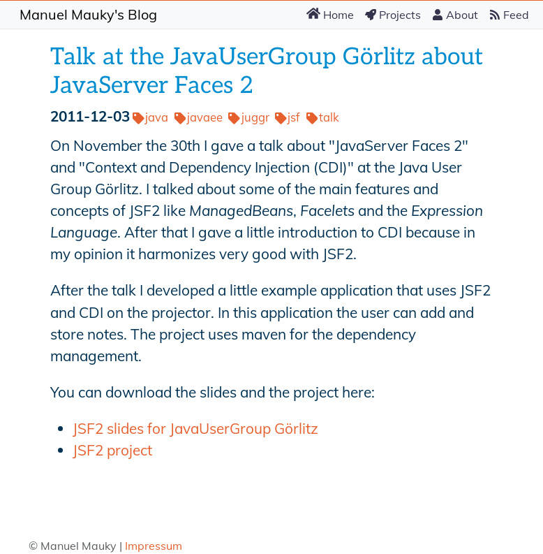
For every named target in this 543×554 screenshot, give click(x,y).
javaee (198, 117)
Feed (509, 15)
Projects (393, 15)
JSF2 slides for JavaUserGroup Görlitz (195, 428)
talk (322, 117)
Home (330, 14)
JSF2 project (112, 450)
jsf (287, 117)
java (150, 117)
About (455, 15)
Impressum (153, 546)
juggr (248, 117)
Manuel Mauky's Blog (88, 14)
